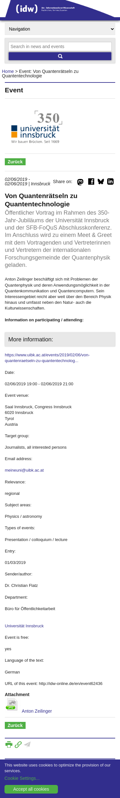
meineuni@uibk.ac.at (24, 470)
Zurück (15, 161)
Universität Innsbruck (24, 625)
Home (8, 71)
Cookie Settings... (22, 778)
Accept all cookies (31, 789)
